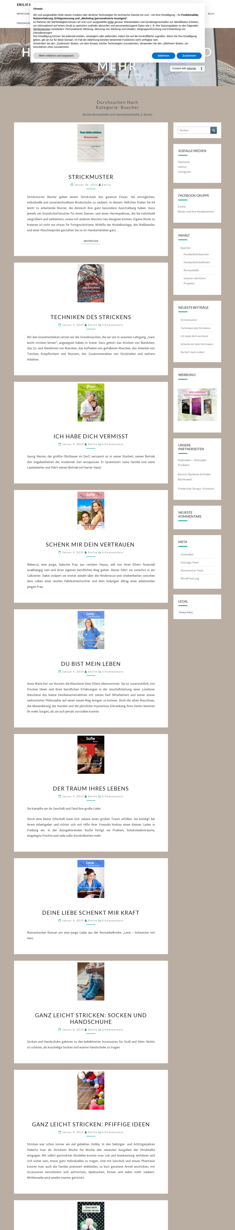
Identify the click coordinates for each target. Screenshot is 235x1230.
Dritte (111, 22)
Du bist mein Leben (91, 663)
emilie (106, 184)
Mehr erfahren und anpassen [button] (56, 55)
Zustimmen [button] (189, 55)
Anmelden (187, 554)
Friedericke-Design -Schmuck (196, 488)
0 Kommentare (112, 324)
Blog (211, 13)
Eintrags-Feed (189, 562)
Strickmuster (91, 176)
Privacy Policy (186, 612)
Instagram (184, 171)
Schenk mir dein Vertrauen (91, 544)
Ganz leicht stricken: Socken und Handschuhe (91, 1018)
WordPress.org (190, 578)
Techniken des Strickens (91, 317)
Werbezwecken (42, 29)
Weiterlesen (92, 241)
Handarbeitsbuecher (196, 254)
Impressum (23, 13)
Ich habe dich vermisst (90, 436)
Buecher (186, 248)
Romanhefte (191, 270)
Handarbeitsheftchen (197, 262)
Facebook (184, 162)
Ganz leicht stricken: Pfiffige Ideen (91, 1124)
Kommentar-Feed (192, 570)
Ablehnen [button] (163, 55)
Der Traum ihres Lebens (91, 788)
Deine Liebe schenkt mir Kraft (91, 912)
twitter (182, 167)
